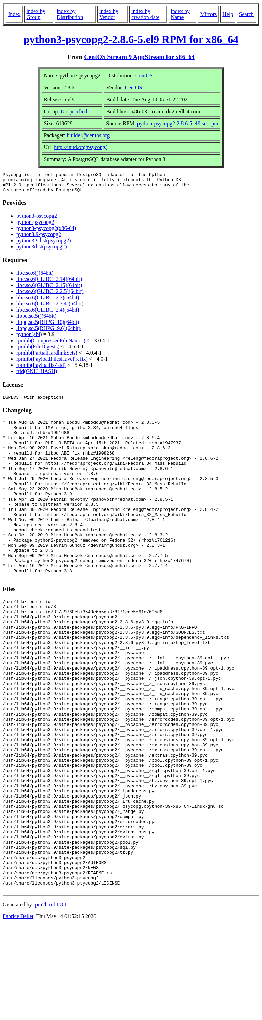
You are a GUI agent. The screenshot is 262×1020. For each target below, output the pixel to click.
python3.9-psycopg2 (38, 238)
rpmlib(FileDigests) (37, 351)
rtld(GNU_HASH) (36, 375)
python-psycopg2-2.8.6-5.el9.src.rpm (177, 123)
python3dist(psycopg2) (41, 251)
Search (246, 14)
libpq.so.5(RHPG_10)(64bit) (47, 326)
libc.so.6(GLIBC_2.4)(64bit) (47, 314)
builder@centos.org (88, 135)
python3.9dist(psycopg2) (43, 244)
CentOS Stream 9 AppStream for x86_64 (139, 56)
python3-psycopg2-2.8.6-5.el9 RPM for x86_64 (131, 39)
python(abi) (29, 338)
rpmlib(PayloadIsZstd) (41, 369)
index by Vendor (108, 14)
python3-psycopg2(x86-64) (46, 232)
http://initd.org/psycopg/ (80, 147)
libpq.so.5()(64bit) (36, 320)
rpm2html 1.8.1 (50, 1000)
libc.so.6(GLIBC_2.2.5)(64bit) (49, 295)
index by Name (180, 14)
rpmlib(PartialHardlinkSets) (46, 357)
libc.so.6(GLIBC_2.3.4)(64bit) (49, 308)
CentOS (144, 75)
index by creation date (145, 14)
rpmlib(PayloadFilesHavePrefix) (52, 363)
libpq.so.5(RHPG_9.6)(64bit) (48, 332)
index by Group (35, 14)
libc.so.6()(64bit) (34, 277)
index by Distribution (70, 14)
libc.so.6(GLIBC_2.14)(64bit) (49, 283)
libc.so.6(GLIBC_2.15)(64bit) (49, 289)
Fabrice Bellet (18, 1011)
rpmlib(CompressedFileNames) (50, 344)
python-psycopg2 (35, 226)
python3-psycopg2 (36, 220)
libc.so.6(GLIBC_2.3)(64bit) (47, 301)
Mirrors (208, 14)
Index (14, 14)
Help (227, 14)
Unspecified (74, 111)
